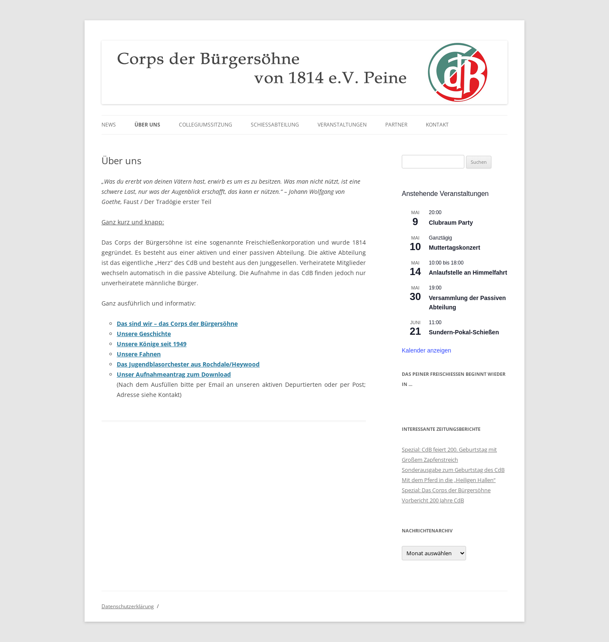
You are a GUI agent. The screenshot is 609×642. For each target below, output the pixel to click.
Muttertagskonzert (454, 247)
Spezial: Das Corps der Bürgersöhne (446, 490)
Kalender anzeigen (426, 350)
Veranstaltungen (342, 124)
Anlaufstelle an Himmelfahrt (468, 272)
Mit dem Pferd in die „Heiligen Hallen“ (449, 480)
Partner (396, 124)
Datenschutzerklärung (128, 606)
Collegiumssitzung (205, 124)
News (109, 124)
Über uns (147, 124)
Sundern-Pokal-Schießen (464, 332)
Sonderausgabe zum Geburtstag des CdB (453, 470)
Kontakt (437, 124)
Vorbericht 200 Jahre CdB (433, 500)
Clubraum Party (451, 222)
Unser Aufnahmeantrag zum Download (174, 374)
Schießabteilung (275, 124)
